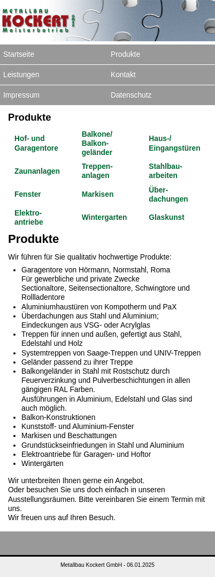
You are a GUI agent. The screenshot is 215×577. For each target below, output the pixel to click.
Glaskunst (166, 217)
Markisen (98, 194)
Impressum (21, 95)
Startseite (18, 54)
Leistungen (21, 75)
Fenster (27, 194)
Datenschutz (131, 95)
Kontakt (123, 75)
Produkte (125, 54)
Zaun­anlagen (37, 171)
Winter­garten (104, 217)
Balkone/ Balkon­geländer (97, 143)
